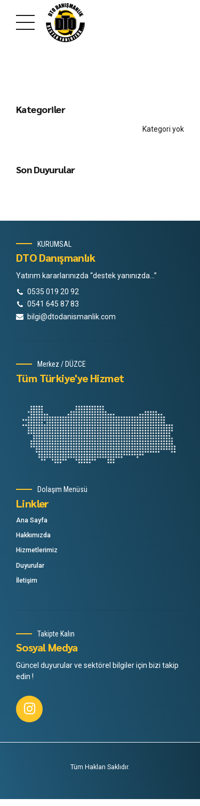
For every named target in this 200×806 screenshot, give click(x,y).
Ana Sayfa (31, 520)
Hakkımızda (33, 535)
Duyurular (30, 565)
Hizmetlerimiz (37, 550)
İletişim (26, 580)
